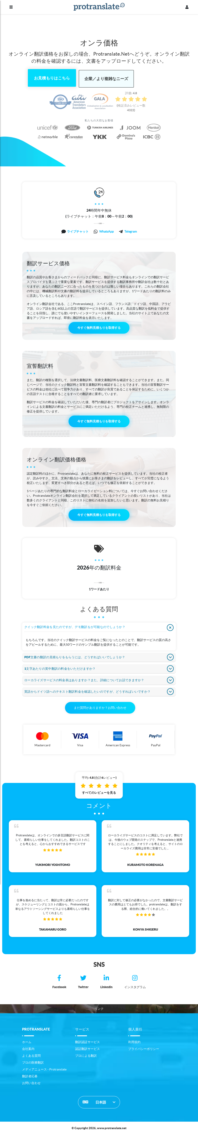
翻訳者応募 (30, 1075)
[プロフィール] (187, 7)
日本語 (94, 1101)
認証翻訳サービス (87, 1048)
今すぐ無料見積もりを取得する (99, 327)
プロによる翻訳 (86, 1055)
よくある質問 (31, 1055)
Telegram (130, 230)
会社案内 (28, 1048)
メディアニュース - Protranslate (44, 1068)
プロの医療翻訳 (33, 1061)
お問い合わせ (31, 1082)
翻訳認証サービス (87, 1041)
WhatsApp (106, 230)
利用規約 (134, 1041)
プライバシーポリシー (143, 1048)
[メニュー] (11, 7)
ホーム (26, 1041)
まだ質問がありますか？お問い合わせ (100, 707)
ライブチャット (78, 230)
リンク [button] (99, 1008)
